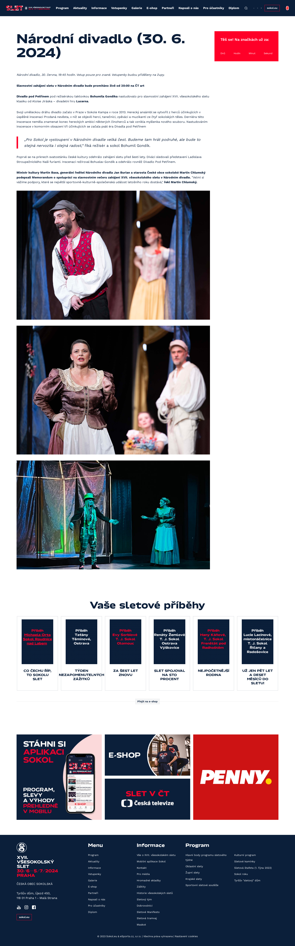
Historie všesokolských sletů (155, 892)
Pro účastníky (213, 8)
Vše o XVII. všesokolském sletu (156, 854)
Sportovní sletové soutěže (202, 885)
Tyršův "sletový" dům (247, 880)
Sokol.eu (111, 936)
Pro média (143, 873)
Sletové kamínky (244, 861)
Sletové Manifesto (148, 911)
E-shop (152, 8)
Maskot (141, 924)
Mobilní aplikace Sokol (151, 861)
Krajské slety (194, 878)
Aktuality (80, 8)
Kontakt (142, 867)
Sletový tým (144, 899)
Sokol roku (241, 873)
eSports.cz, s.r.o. (130, 936)
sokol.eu (272, 7)
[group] (37, 653)
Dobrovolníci (145, 905)
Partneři (168, 8)
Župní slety (193, 872)
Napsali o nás (189, 8)
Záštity (141, 886)
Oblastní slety (194, 866)
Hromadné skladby (149, 880)
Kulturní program (245, 854)
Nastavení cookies (186, 936)
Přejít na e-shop (147, 701)
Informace (99, 8)
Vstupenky (119, 8)
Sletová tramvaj (147, 918)
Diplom (234, 8)
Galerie (137, 8)
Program (62, 8)
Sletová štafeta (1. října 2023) (253, 867)
